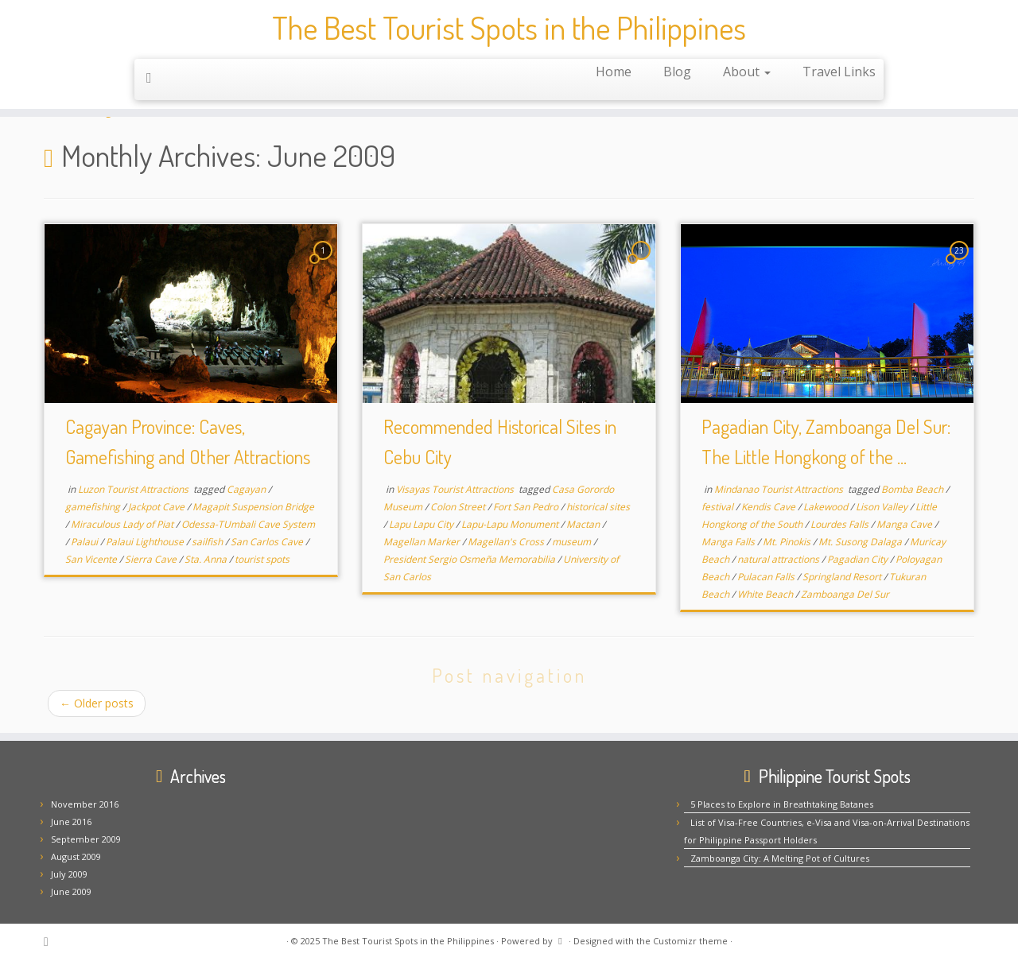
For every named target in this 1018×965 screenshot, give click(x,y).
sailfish (208, 541)
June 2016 (71, 821)
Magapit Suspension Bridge (253, 507)
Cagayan (247, 489)
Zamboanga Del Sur (845, 594)
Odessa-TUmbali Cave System (248, 524)
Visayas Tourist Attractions (456, 489)
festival (718, 507)
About (747, 72)
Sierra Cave (152, 559)
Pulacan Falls (767, 576)
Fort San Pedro (527, 507)
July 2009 (69, 874)
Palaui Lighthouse (146, 541)
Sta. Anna (207, 559)
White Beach (766, 594)
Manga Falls (729, 541)
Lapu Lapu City (422, 524)
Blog (677, 72)
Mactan (584, 524)
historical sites (598, 507)
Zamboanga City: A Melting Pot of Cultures (779, 858)
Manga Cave (905, 524)
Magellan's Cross (507, 541)
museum (572, 541)
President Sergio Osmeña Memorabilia (470, 559)
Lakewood (826, 507)
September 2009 (86, 839)
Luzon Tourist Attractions (134, 489)
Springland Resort (843, 576)
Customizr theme (690, 941)
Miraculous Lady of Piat (123, 524)
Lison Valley (883, 507)
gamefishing (93, 507)
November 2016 (85, 804)
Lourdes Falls (840, 524)
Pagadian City (858, 559)
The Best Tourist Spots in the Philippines (509, 28)
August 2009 (76, 856)
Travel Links (839, 72)
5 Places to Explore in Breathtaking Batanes (781, 804)
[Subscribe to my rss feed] (154, 77)
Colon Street (459, 507)
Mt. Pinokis (788, 541)
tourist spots (262, 559)
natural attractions (779, 559)
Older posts (97, 703)
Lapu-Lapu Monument (511, 524)
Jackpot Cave (157, 507)
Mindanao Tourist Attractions (779, 489)
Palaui (85, 541)
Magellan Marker (422, 541)
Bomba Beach (913, 489)
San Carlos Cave (268, 541)
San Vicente (92, 559)
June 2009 (71, 891)
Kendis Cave (769, 507)
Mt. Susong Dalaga (861, 541)
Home (613, 72)
